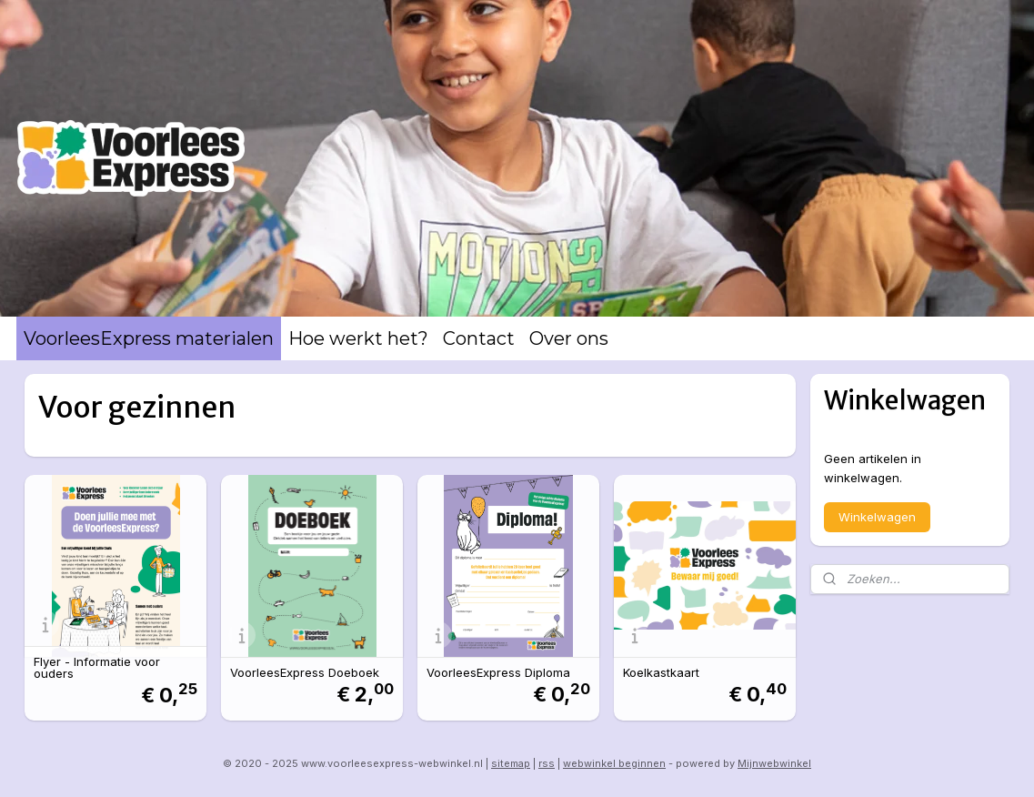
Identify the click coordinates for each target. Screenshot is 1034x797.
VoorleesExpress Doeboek (304, 673)
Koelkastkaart (661, 673)
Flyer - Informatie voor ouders (97, 668)
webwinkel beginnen (614, 763)
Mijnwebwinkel (774, 763)
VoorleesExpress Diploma (498, 673)
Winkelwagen (877, 516)
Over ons (568, 338)
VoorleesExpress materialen (149, 338)
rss (546, 763)
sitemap (510, 763)
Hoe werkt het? (358, 338)
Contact (479, 338)
